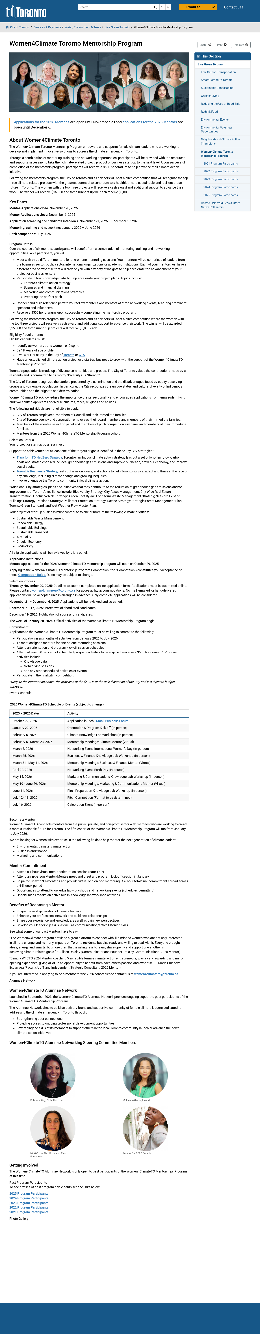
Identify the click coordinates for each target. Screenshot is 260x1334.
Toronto (68, 355)
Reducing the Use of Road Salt (220, 103)
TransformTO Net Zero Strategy (39, 457)
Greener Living (210, 96)
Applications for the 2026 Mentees (41, 122)
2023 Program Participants (28, 1203)
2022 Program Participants (28, 1207)
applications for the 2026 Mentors (150, 122)
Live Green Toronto (210, 64)
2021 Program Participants (28, 1212)
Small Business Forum (112, 721)
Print (220, 44)
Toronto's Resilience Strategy (37, 471)
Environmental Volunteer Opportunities (216, 129)
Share (206, 44)
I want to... (195, 7)
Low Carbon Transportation (218, 72)
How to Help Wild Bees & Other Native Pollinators (220, 205)
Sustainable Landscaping (217, 88)
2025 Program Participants (28, 1193)
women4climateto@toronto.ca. (156, 974)
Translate (238, 44)
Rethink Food (209, 111)
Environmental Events (215, 119)
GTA (82, 355)
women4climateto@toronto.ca (53, 590)
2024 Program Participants (28, 1198)
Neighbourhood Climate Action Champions (220, 141)
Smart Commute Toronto (217, 80)
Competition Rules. (32, 574)
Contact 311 (234, 7)
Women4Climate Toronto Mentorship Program (217, 154)
